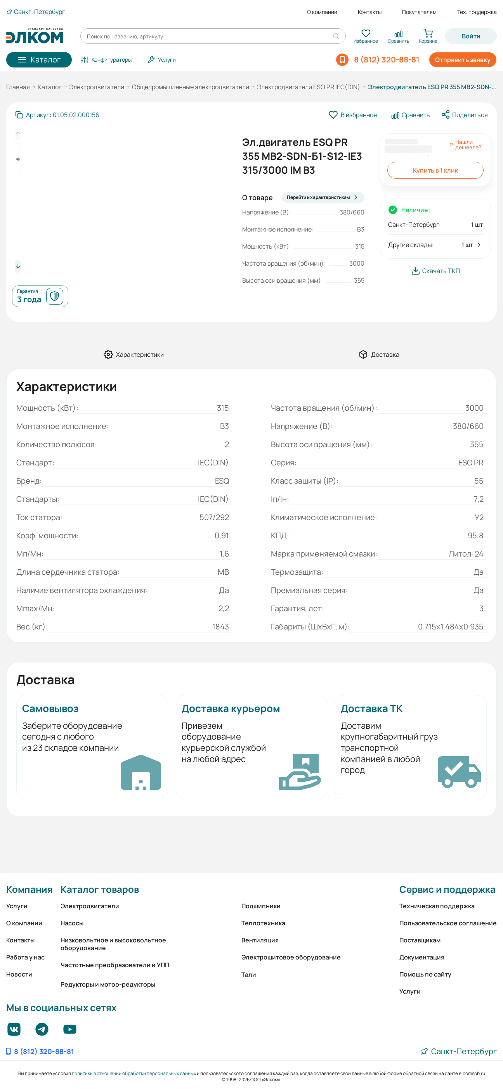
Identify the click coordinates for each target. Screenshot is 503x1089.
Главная (18, 87)
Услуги (17, 906)
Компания (29, 889)
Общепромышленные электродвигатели (190, 87)
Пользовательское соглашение (448, 923)
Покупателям (419, 12)
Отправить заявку (463, 59)
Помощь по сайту (425, 974)
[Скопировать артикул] (57, 114)
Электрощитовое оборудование (291, 957)
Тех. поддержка (477, 12)
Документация (421, 957)
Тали (248, 974)
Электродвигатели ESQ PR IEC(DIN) (308, 87)
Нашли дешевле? (465, 144)
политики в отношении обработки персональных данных (134, 1073)
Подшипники (261, 906)
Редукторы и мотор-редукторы (108, 984)
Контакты (370, 12)
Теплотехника (263, 923)
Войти (471, 36)
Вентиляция (260, 940)
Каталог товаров (100, 889)
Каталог (49, 87)
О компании (322, 12)
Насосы (72, 923)
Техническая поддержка (437, 906)
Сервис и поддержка (447, 889)
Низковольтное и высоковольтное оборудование (113, 944)
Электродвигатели (96, 87)
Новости (19, 974)
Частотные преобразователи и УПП (115, 965)
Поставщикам (420, 940)
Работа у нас (25, 957)
